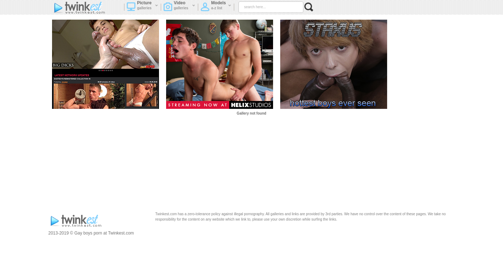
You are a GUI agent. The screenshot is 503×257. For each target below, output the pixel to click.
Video (179, 7)
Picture (142, 7)
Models (215, 7)
